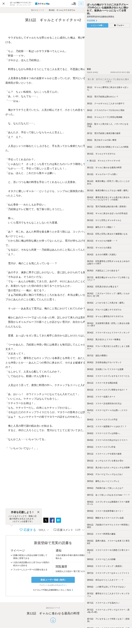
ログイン (63, 585)
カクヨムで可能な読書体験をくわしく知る (53, 590)
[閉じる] (38, 512)
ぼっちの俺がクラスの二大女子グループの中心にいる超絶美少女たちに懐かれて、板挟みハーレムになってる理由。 (107, 9)
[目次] (81, 3)
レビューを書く (97, 25)
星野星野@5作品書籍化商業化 (100, 16)
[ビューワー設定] (73, 3)
